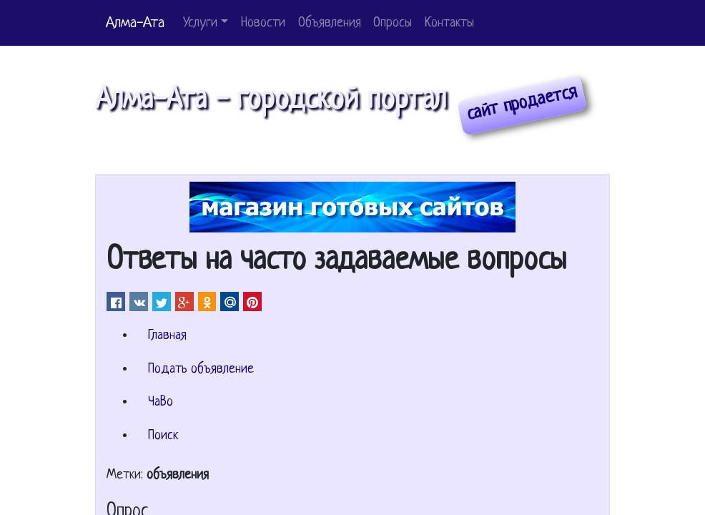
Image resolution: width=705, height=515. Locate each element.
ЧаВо (160, 402)
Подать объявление (201, 369)
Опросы (392, 23)
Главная (167, 335)
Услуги (200, 23)
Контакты (449, 23)
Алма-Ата (135, 23)
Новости (263, 23)
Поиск (163, 435)
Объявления (329, 23)
